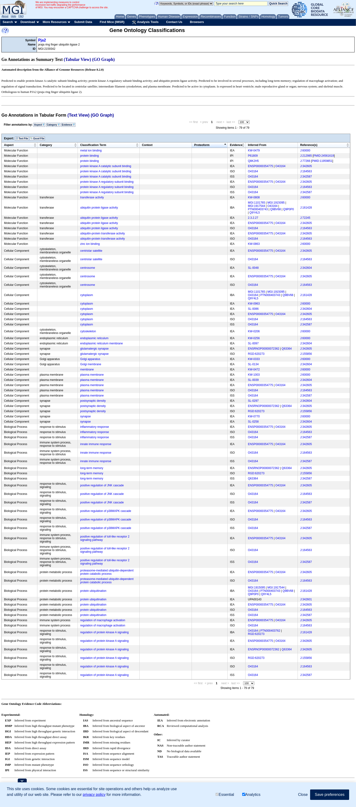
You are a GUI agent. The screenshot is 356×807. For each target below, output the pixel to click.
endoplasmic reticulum (94, 338)
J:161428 (306, 207)
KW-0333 (254, 359)
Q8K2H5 (253, 161)
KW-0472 (254, 369)
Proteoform (202, 145)
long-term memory (91, 468)
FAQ (21, 16)
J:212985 (306, 155)
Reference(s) (308, 145)
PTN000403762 (270, 630)
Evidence (68, 124)
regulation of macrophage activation (102, 620)
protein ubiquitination (93, 591)
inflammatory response (94, 427)
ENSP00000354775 (260, 166)
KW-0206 (254, 331)
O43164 (280, 166)
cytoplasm (86, 295)
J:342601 (306, 599)
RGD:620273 (256, 354)
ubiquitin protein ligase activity (99, 207)
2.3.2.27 (253, 217)
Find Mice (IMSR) (112, 22)
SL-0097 (253, 343)
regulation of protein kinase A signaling (104, 632)
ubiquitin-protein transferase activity (102, 233)
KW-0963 (254, 303)
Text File (22, 138)
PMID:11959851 (322, 161)
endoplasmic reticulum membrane (101, 343)
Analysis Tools (145, 22)
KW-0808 (254, 197)
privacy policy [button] (94, 795)
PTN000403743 (258, 209)
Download (27, 22)
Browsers (197, 22)
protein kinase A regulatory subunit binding (107, 181)
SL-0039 (253, 380)
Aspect (39, 124)
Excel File (37, 138)
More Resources (54, 22)
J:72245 (305, 217)
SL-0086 (253, 308)
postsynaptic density (93, 400)
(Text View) (78, 115)
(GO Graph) (103, 59)
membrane (87, 369)
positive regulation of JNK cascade (102, 485)
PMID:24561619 (323, 155)
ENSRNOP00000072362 (263, 348)
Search (8, 22)
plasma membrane (92, 374)
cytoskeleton (88, 331)
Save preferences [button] (329, 795)
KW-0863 (254, 244)
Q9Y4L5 (254, 212)
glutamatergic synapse (94, 348)
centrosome (87, 267)
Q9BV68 (275, 209)
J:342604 (306, 267)
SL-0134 (253, 364)
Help (13, 16)
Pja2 (42, 40)
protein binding (89, 155)
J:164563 (306, 171)
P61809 (253, 155)
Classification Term (93, 145)
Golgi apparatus (90, 359)
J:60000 (305, 150)
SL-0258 (253, 421)
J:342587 (306, 176)
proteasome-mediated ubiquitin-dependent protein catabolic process (107, 572)
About (5, 16)
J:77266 (305, 161)
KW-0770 (254, 416)
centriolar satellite (91, 250)
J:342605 (306, 166)
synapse (85, 416)
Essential (224, 795)
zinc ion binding (90, 244)
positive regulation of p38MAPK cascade (105, 511)
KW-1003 (254, 374)
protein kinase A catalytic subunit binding (105, 166)
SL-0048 (253, 267)
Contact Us (174, 22)
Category (53, 124)
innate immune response (95, 444)
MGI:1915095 (276, 202)
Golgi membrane (90, 364)
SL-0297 (253, 400)
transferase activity (92, 197)
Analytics (251, 795)
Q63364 (287, 348)
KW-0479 (254, 150)
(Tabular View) (77, 59)
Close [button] (303, 795)
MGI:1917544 (256, 206)
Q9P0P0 (288, 209)
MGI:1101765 (256, 202)
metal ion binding (91, 150)
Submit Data (83, 22)
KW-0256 (254, 338)
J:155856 (306, 354)
